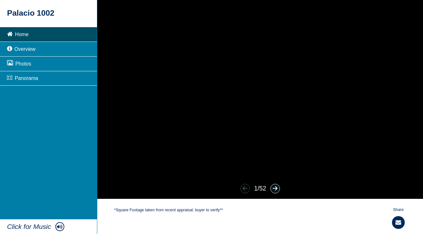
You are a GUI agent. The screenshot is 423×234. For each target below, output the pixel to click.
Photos (19, 63)
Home (17, 33)
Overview (21, 48)
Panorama (22, 78)
